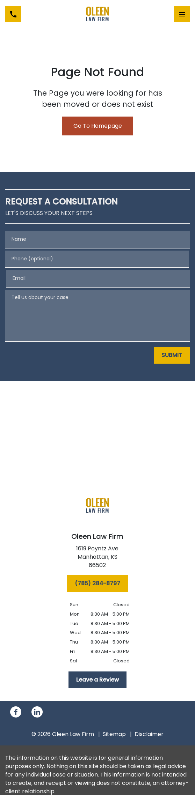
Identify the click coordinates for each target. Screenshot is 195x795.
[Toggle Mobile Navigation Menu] (182, 14)
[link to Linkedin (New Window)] (37, 712)
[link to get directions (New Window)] (97, 558)
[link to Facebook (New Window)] (15, 712)
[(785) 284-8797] (97, 583)
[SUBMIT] (172, 355)
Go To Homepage (97, 126)
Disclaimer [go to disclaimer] (149, 734)
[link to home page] (97, 14)
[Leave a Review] (97, 679)
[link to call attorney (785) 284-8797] (13, 14)
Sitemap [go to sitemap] (114, 734)
